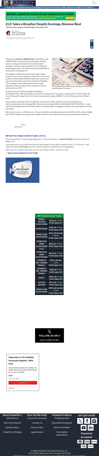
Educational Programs (62, 421)
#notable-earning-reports (18, 38)
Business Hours (12, 426)
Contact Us (37, 421)
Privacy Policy (37, 426)
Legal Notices (37, 430)
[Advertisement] (49, 198)
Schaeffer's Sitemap (12, 430)
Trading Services (61, 417)
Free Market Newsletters (62, 432)
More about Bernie (12, 421)
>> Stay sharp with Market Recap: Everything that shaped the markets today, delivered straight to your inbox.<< (49, 7)
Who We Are (12, 417)
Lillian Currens (15, 31)
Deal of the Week (62, 426)
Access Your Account (37, 417)
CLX (32, 38)
